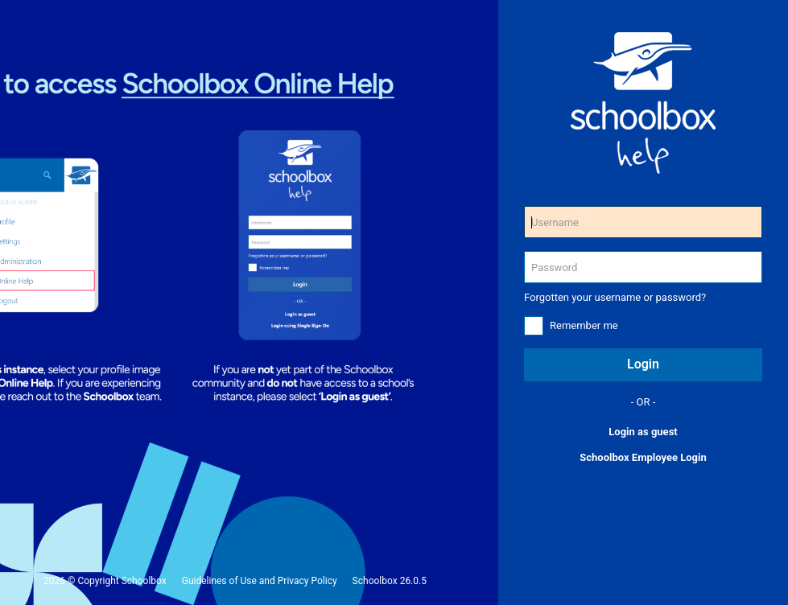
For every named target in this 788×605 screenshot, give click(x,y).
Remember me (584, 325)
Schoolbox (144, 580)
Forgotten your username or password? (615, 297)
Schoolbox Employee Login (643, 457)
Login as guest (643, 432)
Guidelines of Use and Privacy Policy (259, 580)
